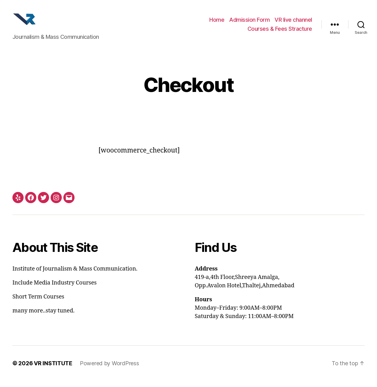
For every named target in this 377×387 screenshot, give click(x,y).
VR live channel (293, 23)
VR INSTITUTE (53, 369)
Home (216, 23)
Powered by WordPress (109, 369)
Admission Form (249, 23)
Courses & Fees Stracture (280, 32)
